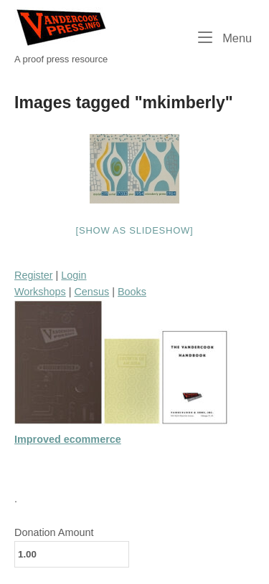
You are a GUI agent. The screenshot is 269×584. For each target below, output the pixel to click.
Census (91, 291)
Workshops (40, 291)
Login (73, 275)
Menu (225, 36)
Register (33, 275)
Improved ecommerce (67, 439)
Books (132, 291)
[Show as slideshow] (135, 230)
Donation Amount (53, 532)
